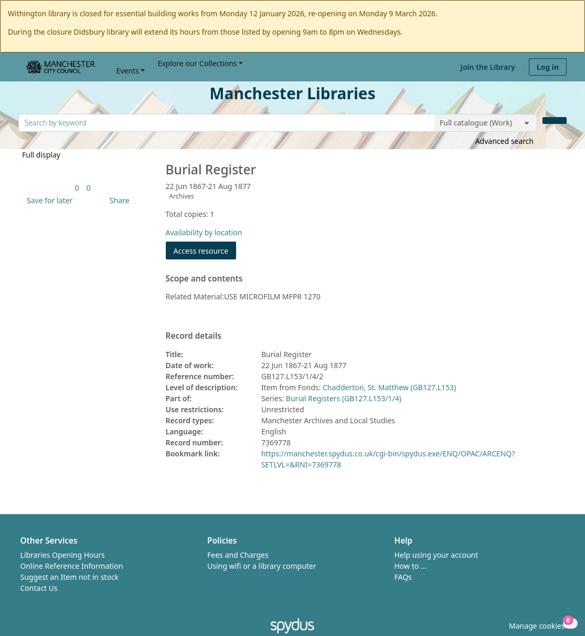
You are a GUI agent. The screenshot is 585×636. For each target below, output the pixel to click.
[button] (47, 200)
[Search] (555, 120)
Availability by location (204, 232)
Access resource (201, 251)
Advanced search (504, 141)
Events (127, 71)
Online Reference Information (71, 566)
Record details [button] (193, 336)
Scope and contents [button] (204, 279)
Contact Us (39, 588)
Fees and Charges (237, 555)
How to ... (411, 566)
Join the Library (488, 67)
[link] (77, 188)
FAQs (403, 577)
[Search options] (485, 123)
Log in (548, 67)
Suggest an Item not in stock (69, 577)
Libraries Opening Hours (62, 555)
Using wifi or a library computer (261, 566)
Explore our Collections (197, 63)
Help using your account (436, 555)
